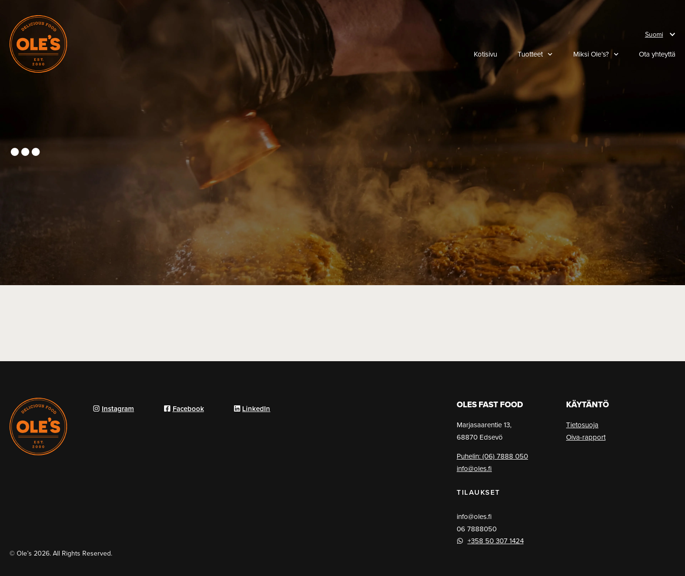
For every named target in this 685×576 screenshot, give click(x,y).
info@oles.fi (474, 468)
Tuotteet (535, 54)
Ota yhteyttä (657, 54)
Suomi (654, 34)
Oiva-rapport (586, 437)
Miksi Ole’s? (596, 54)
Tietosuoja (582, 425)
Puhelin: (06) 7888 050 (492, 456)
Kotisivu (485, 54)
